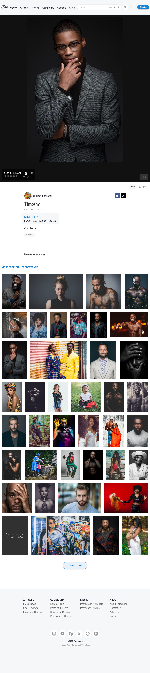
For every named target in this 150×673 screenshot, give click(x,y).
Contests (61, 8)
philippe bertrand (42, 196)
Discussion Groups (60, 612)
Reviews (35, 8)
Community (48, 8)
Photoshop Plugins (89, 608)
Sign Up (143, 7)
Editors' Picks (57, 604)
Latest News (29, 604)
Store (72, 8)
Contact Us (115, 608)
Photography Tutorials (91, 604)
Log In (132, 7)
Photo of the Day (59, 608)
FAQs (113, 616)
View (133, 187)
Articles (24, 8)
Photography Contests (61, 616)
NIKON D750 (32, 217)
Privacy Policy (65, 645)
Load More (75, 565)
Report (142, 187)
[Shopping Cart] (125, 7)
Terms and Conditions (81, 645)
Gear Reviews (30, 608)
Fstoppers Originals (33, 612)
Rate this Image (13, 173)
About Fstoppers (118, 604)
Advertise (115, 612)
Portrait (30, 234)
